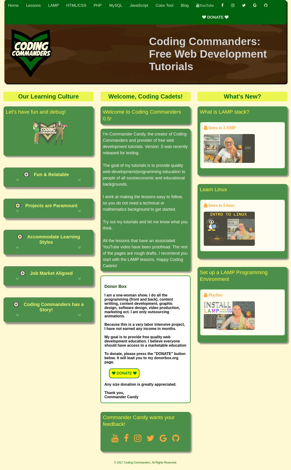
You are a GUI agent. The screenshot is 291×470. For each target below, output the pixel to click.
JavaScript (139, 5)
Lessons (33, 5)
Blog (185, 5)
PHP (98, 5)
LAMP (53, 5)
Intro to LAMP (229, 144)
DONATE (215, 17)
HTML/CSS (76, 5)
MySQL (116, 5)
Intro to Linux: (229, 224)
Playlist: (229, 311)
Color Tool (164, 5)
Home (13, 5)
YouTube (207, 5)
